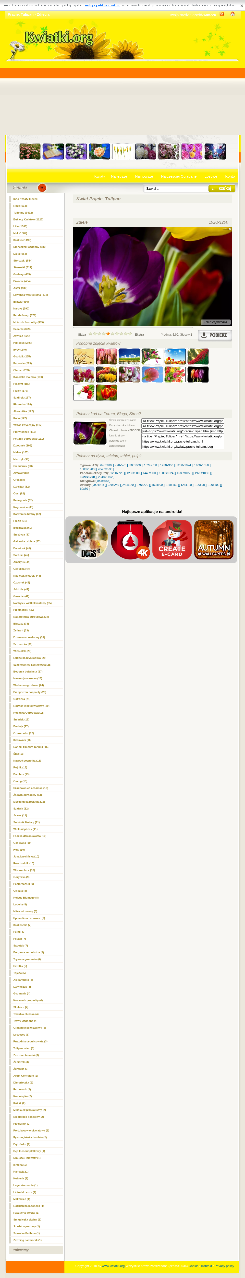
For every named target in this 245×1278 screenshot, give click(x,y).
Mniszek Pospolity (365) (28, 322)
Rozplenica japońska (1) (28, 1205)
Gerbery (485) (22, 274)
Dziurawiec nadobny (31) (29, 637)
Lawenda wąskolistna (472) (30, 294)
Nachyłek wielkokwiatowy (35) (32, 603)
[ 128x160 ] (171, 485)
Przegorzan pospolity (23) (29, 692)
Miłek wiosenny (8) (25, 911)
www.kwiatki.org (113, 1266)
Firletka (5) (20, 966)
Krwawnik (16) (22, 740)
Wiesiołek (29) (22, 651)
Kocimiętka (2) (22, 1096)
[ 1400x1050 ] (201, 465)
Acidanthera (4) (23, 979)
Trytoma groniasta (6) (27, 959)
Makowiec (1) (21, 1199)
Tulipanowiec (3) (23, 1048)
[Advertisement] (123, 98)
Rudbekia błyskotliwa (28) (29, 657)
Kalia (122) (20, 418)
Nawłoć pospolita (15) (27, 760)
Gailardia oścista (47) (27, 541)
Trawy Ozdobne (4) (25, 1020)
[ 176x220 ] (142, 485)
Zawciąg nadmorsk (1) (27, 1240)
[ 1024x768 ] (150, 465)
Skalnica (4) (20, 1007)
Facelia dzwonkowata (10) (29, 835)
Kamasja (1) (21, 1171)
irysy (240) (20, 349)
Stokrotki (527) (22, 267)
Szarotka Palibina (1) (26, 1233)
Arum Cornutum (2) (25, 1075)
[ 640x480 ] (106, 465)
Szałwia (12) (21, 808)
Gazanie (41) (21, 596)
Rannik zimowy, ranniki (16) (31, 746)
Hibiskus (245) (22, 342)
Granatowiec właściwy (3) (29, 1027)
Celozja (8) (20, 890)
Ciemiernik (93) (23, 466)
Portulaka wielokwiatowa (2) (31, 1130)
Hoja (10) (19, 849)
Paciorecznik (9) (23, 883)
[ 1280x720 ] (117, 473)
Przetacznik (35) (23, 609)
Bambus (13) (21, 774)
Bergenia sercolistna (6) (28, 952)
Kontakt (206, 1266)
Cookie (193, 1266)
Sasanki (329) (22, 329)
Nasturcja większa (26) (27, 678)
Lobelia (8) (20, 904)
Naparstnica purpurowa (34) (31, 616)
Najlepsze (119, 176)
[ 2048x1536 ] (105, 469)
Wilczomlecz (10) (24, 870)
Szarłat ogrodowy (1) (26, 1226)
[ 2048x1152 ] (105, 477)
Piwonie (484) (22, 281)
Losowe (211, 176)
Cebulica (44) (21, 568)
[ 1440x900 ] (149, 473)
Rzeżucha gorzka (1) (26, 1212)
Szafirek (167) (22, 397)
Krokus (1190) (22, 240)
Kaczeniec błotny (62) (27, 514)
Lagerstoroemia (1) (25, 1185)
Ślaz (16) (18, 753)
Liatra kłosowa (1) (24, 1192)
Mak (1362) (20, 233)
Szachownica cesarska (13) (30, 788)
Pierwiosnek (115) (24, 431)
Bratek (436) (21, 301)
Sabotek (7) (20, 945)
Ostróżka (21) (22, 698)
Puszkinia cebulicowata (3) (30, 1041)
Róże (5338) (20, 205)
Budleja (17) (21, 726)
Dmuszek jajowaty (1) (27, 1157)
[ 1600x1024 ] (166, 473)
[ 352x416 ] (99, 485)
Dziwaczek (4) (22, 986)
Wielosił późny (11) (25, 829)
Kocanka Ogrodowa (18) (28, 712)
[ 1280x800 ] (133, 473)
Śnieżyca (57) (22, 534)
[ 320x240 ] (113, 485)
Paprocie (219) (22, 363)
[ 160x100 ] (157, 485)
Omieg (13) (20, 781)
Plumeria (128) (22, 404)
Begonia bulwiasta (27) (28, 671)
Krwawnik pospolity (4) (28, 1000)
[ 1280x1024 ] (184, 465)
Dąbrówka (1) (21, 1144)
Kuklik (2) (19, 1103)
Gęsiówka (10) (22, 842)
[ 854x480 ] (103, 481)
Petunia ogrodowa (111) (28, 438)
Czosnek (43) (21, 582)
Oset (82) (19, 493)
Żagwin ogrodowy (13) (27, 794)
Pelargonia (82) (23, 500)
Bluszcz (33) (21, 623)
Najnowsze (144, 176)
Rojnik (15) (20, 767)
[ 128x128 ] (186, 485)
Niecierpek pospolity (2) (28, 1116)
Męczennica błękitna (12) (29, 801)
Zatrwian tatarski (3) (26, 1055)
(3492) (23, 212)
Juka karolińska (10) (26, 856)
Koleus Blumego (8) (26, 897)
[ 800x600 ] (135, 465)
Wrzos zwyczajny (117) (27, 424)
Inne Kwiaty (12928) (25, 198)
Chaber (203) (21, 370)
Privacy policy (224, 1266)
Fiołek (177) (20, 390)
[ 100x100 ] (214, 485)
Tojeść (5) (19, 972)
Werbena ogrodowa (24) (28, 685)
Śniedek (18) (21, 719)
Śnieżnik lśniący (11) (26, 822)
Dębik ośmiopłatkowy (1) (29, 1151)
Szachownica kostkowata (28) (32, 664)
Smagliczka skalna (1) (27, 1219)
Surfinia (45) (21, 555)
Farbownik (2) (22, 1089)
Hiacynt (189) (21, 383)
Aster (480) (20, 287)
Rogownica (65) (23, 507)
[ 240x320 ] (128, 485)
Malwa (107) (21, 452)
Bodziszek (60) (22, 527)
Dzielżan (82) (21, 486)
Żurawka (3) (20, 1068)
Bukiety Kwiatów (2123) (28, 219)
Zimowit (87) (21, 472)
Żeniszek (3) (21, 1062)
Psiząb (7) (19, 938)
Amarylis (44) (21, 561)
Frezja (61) (20, 520)
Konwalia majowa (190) (28, 377)
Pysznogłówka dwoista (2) (30, 1137)
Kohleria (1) (20, 1178)
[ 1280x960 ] (167, 465)
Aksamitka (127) (23, 411)
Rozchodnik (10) (23, 863)
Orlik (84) (19, 479)
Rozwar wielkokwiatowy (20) (31, 705)
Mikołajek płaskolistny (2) (29, 1109)
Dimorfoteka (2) (23, 1082)
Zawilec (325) (21, 335)
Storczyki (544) (23, 260)
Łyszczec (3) (21, 1034)
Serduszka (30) (23, 644)
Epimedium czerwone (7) (29, 918)
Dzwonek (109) (22, 445)
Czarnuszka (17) (23, 733)
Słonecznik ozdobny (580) (29, 246)
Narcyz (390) (21, 308)
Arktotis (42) (21, 589)
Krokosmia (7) (22, 925)
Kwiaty (99, 176)
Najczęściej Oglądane (178, 176)
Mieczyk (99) (21, 459)
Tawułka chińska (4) (26, 1014)
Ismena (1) (20, 1164)
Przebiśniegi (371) (25, 315)
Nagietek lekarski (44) (27, 575)
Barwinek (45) (22, 548)
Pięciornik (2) (21, 1123)
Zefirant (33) (21, 630)
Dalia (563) (20, 253)
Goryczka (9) (21, 877)
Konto (230, 176)
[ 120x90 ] (200, 485)
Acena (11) (20, 815)
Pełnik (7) (19, 931)
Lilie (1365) (20, 226)
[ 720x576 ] (120, 465)
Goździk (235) (22, 356)
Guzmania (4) (21, 993)
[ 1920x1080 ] (202, 473)
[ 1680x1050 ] (184, 473)
